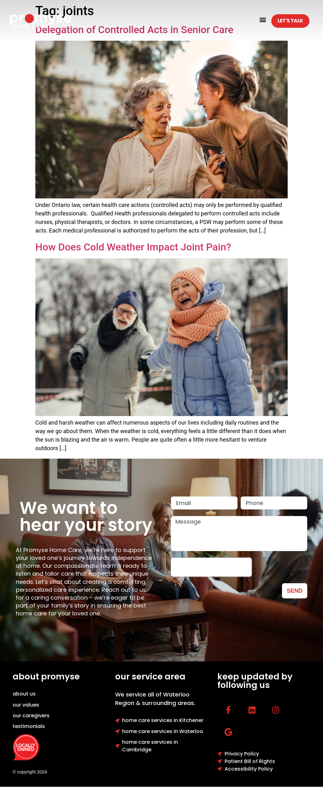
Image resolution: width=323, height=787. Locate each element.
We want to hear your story (86, 516)
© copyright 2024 (30, 771)
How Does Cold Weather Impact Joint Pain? (133, 247)
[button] (263, 19)
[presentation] (211, 567)
